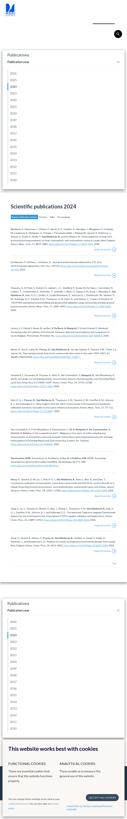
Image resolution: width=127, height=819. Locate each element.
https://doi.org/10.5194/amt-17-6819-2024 (71, 244)
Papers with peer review (24, 217)
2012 (13, 166)
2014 (13, 153)
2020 (13, 113)
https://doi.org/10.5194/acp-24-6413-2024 (86, 545)
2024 (13, 86)
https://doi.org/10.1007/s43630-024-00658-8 (78, 335)
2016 (13, 140)
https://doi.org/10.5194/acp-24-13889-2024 (66, 519)
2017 (13, 133)
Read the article (105, 249)
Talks (52, 217)
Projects (65, 19)
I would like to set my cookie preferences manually (89, 807)
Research (18, 19)
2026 (13, 73)
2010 (13, 180)
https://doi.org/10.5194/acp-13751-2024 (32, 386)
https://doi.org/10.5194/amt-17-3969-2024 (88, 306)
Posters (43, 217)
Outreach (19, 26)
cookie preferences (18, 803)
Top (114, 563)
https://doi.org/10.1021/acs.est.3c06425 (32, 444)
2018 (13, 126)
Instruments (41, 19)
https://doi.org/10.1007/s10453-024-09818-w (34, 465)
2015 (13, 147)
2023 (13, 93)
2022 (13, 100)
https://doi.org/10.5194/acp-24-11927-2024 (84, 490)
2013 (13, 160)
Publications (103, 19)
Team (83, 19)
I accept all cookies (102, 797)
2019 (13, 120)
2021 (13, 107)
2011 (13, 173)
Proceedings (63, 217)
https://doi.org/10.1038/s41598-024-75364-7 (56, 356)
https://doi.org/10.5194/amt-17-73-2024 (32, 411)
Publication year (18, 62)
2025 (13, 80)
